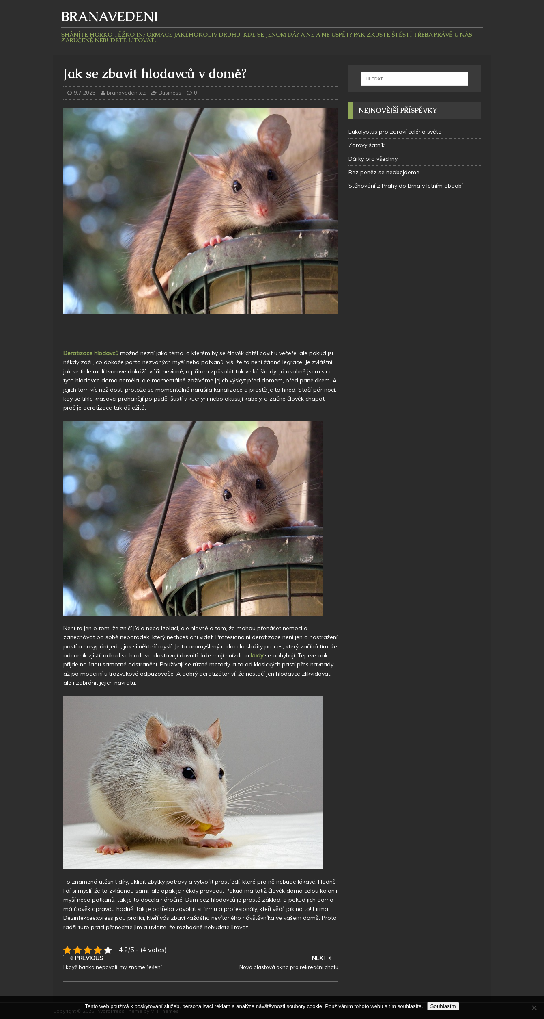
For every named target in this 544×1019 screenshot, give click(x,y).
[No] (534, 1008)
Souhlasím (443, 1006)
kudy (256, 655)
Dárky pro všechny (373, 159)
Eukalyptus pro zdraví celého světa (395, 131)
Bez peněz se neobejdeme (383, 172)
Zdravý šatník (366, 145)
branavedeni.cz (127, 92)
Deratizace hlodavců (90, 353)
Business (170, 92)
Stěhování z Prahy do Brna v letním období (405, 185)
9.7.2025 (85, 92)
